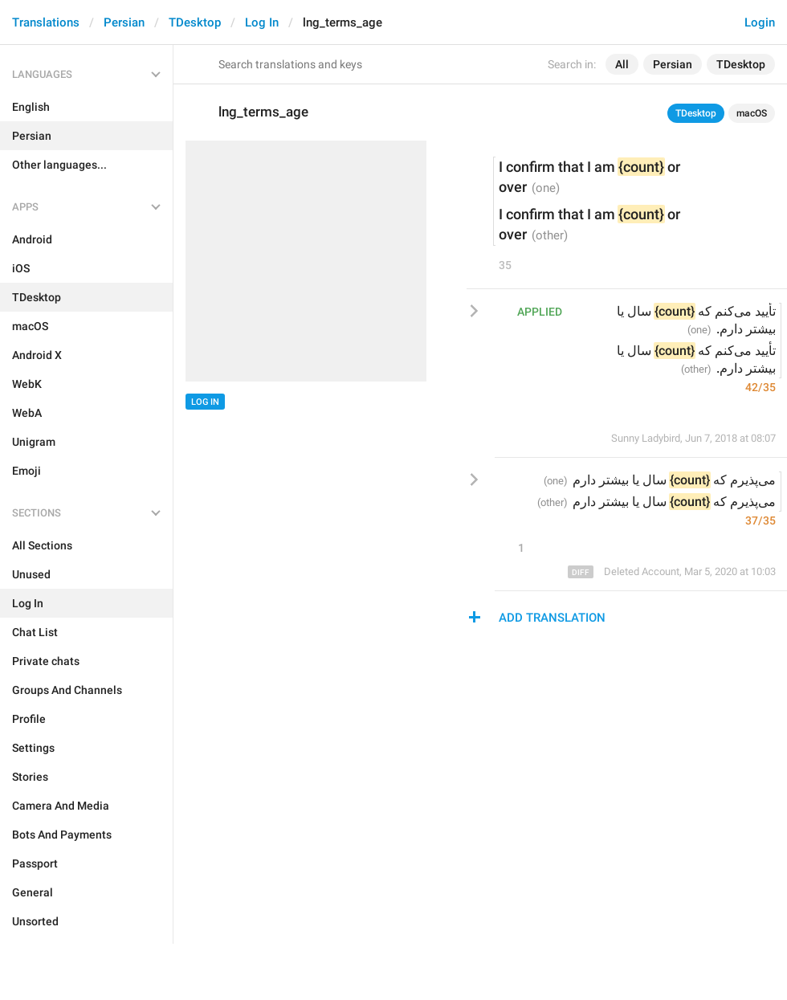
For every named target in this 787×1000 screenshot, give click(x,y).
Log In (262, 22)
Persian (124, 22)
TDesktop (195, 22)
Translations (46, 22)
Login (759, 22)
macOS (751, 113)
